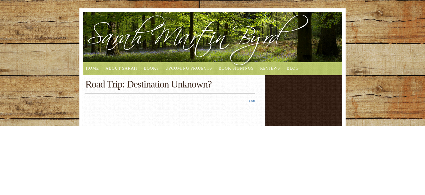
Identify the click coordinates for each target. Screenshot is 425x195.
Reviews (270, 68)
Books (151, 68)
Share (252, 100)
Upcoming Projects (188, 68)
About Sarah (121, 68)
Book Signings (235, 68)
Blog (292, 68)
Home (92, 68)
